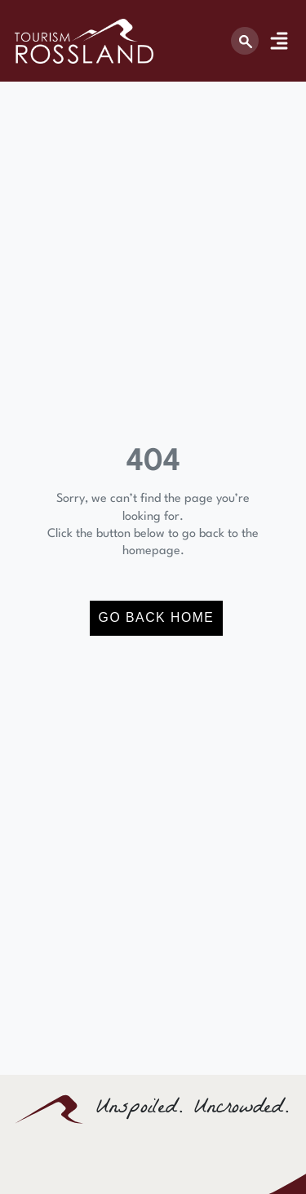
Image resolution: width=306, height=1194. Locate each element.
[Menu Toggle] (279, 41)
